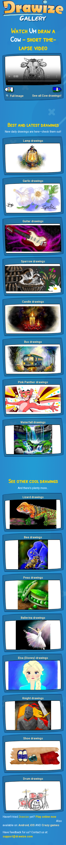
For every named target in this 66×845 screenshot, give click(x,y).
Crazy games (50, 825)
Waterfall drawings (33, 422)
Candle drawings (33, 301)
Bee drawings (33, 537)
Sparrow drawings (33, 261)
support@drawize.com (18, 836)
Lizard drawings (33, 497)
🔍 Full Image (15, 96)
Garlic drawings (33, 181)
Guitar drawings (33, 221)
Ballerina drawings (33, 617)
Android (23, 825)
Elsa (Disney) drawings (33, 658)
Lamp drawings (33, 140)
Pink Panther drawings (33, 382)
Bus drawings (33, 342)
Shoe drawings (33, 738)
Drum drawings (33, 778)
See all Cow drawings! (46, 95)
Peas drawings (33, 577)
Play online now (46, 816)
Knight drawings (33, 698)
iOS (32, 825)
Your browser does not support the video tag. (33, 70)
